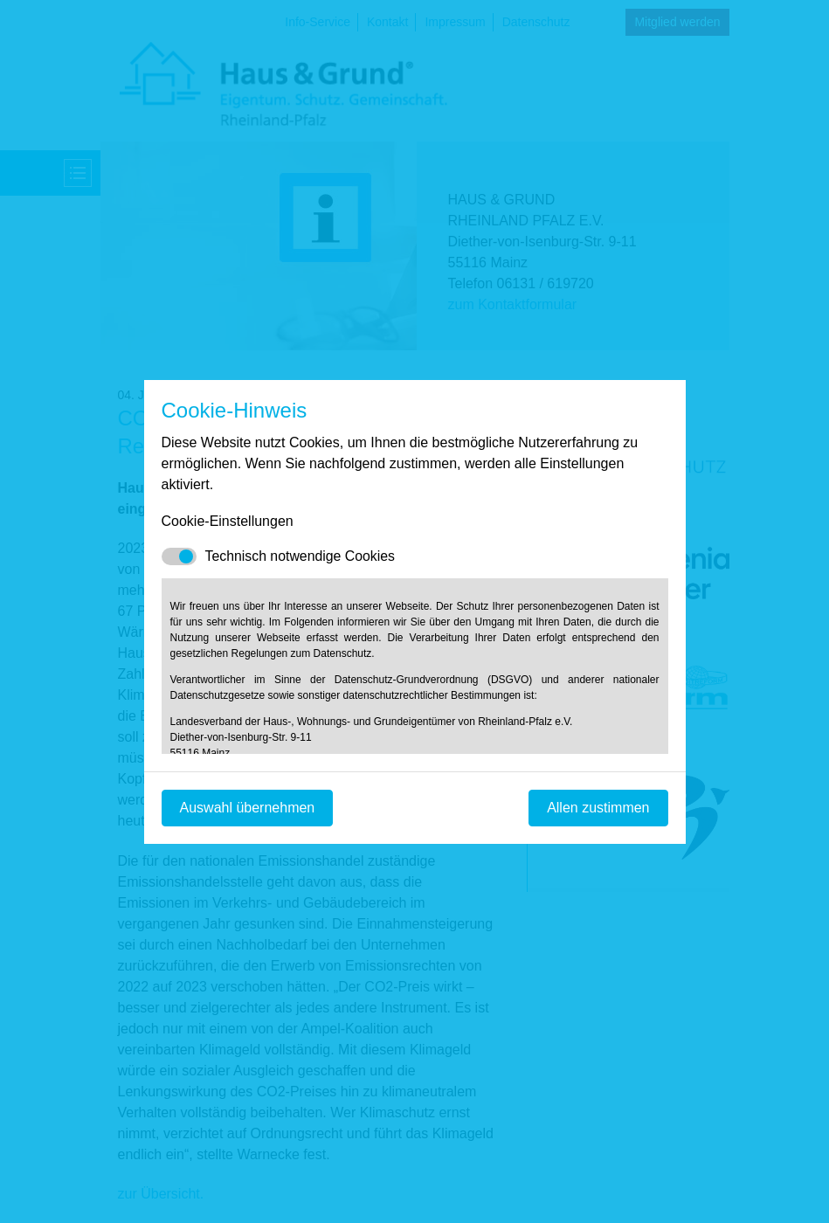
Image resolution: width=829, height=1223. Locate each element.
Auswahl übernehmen (247, 807)
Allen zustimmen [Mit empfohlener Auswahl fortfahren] (598, 807)
